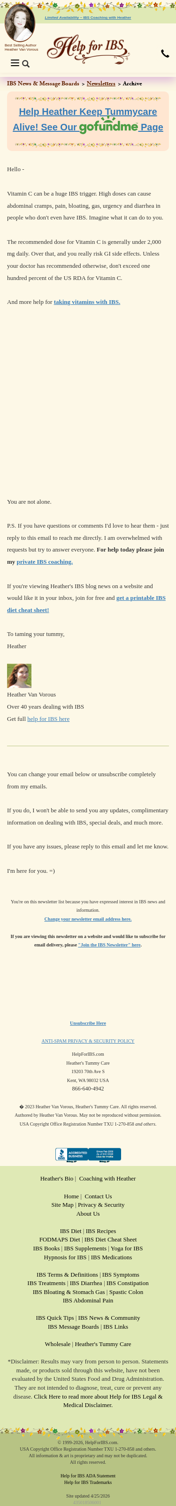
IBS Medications (111, 1257)
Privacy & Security (101, 1204)
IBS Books (46, 1248)
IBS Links (115, 1326)
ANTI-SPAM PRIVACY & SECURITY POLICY (87, 1041)
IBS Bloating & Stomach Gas (69, 1291)
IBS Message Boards (73, 1326)
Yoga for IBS (127, 1248)
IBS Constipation (128, 1283)
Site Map (62, 1204)
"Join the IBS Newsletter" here (109, 944)
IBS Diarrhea (86, 1283)
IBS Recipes (101, 1230)
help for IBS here (48, 718)
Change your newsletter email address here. (88, 919)
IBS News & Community (109, 1317)
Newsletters (101, 83)
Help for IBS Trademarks (88, 1482)
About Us (87, 1213)
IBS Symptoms (120, 1274)
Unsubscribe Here (88, 1023)
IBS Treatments (46, 1283)
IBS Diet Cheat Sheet (110, 1239)
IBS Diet (71, 1230)
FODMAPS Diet (59, 1239)
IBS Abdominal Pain (88, 1300)
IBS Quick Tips (55, 1317)
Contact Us (98, 1196)
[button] (165, 54)
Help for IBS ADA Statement (88, 1475)
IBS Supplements (85, 1248)
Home (71, 1196)
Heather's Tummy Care (103, 1343)
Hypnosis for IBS (65, 1257)
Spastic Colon (126, 1291)
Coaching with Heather (107, 1178)
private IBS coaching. (45, 561)
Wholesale (57, 1343)
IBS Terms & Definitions (67, 1274)
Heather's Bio (57, 1178)
